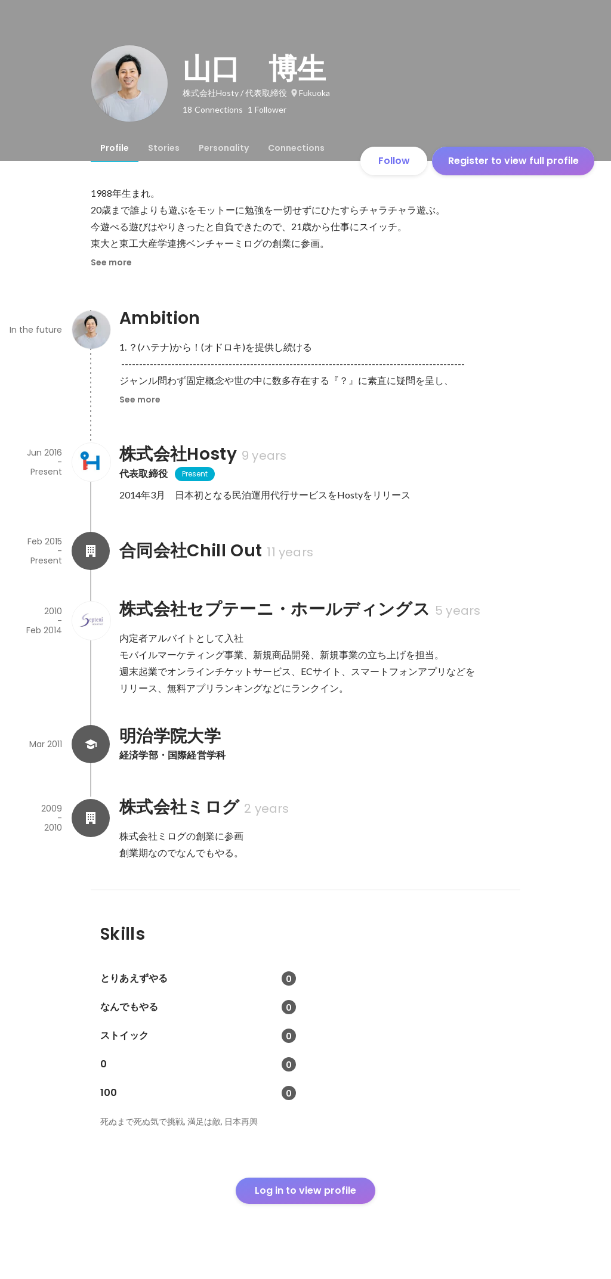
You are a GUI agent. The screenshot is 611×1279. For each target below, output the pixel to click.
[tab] (114, 148)
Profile (114, 148)
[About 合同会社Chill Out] (91, 551)
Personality (224, 148)
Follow (394, 161)
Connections (296, 148)
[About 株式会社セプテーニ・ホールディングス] (91, 620)
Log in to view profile (305, 1190)
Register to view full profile (513, 161)
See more (111, 262)
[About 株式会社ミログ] (91, 818)
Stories (164, 148)
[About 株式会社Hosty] (91, 462)
